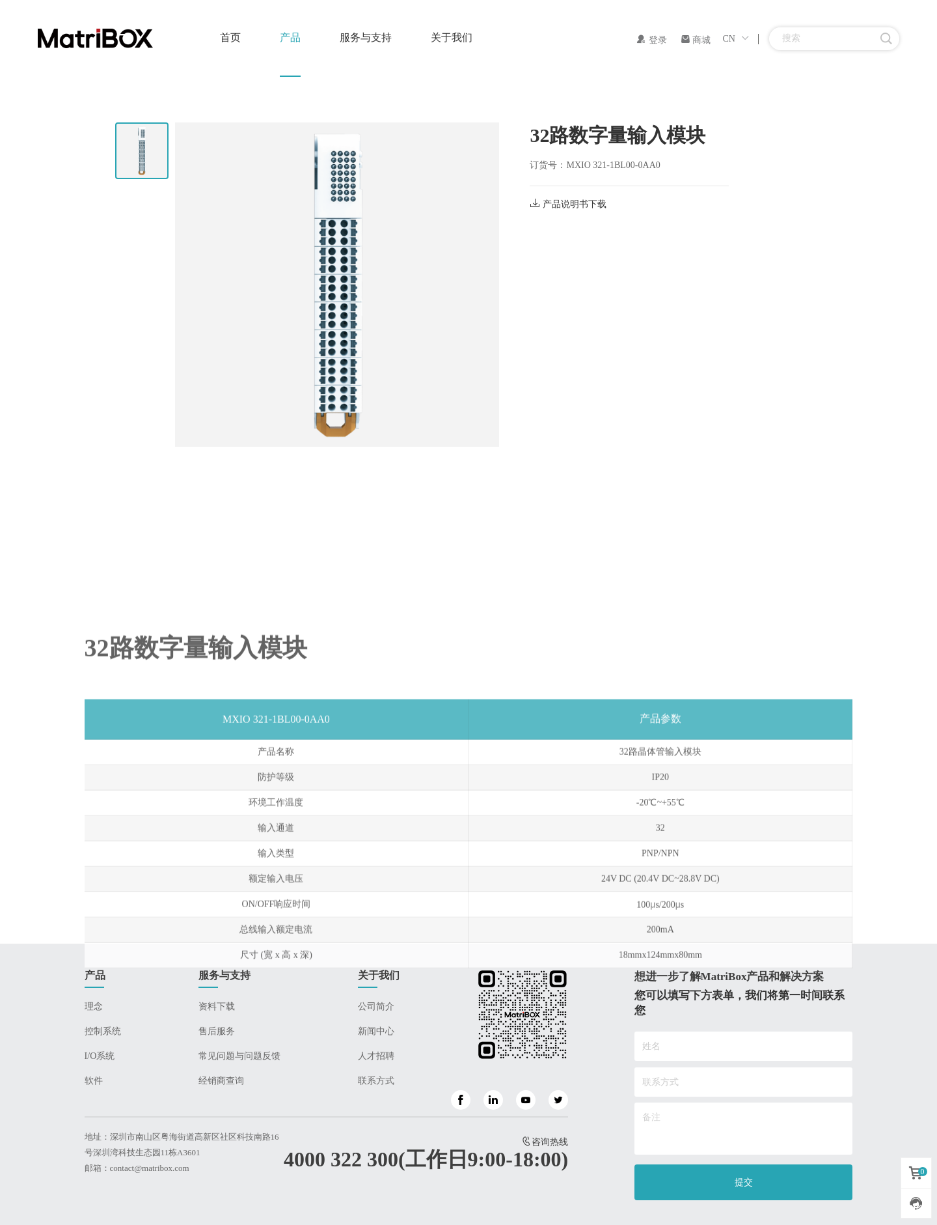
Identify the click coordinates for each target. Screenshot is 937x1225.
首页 (230, 37)
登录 (651, 40)
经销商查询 (221, 1081)
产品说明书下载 (568, 204)
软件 (94, 1081)
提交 (744, 1182)
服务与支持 (366, 37)
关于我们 (451, 37)
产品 (290, 37)
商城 (695, 40)
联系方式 (376, 1081)
